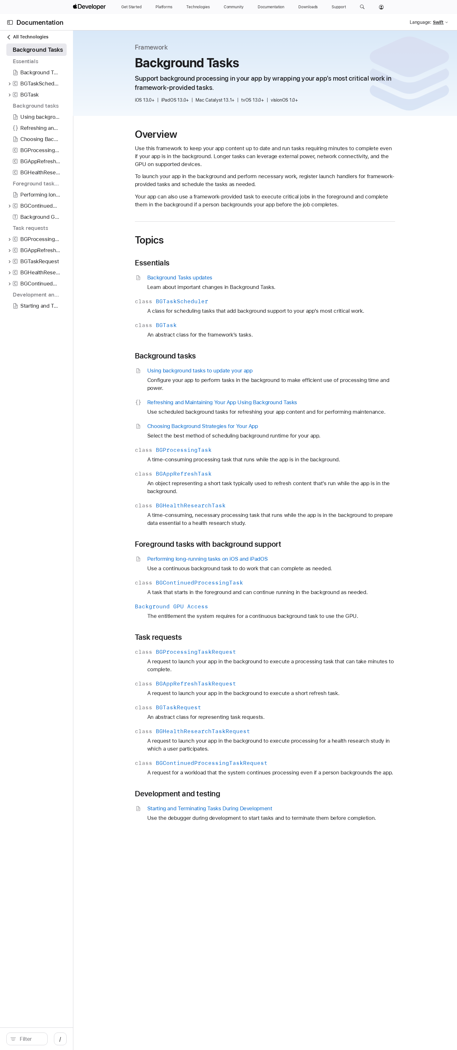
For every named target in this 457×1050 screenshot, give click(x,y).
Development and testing (209, 793)
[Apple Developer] (90, 7)
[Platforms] (164, 7)
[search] (58, 1039)
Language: (420, 22)
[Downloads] (308, 7)
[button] (362, 7)
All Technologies (27, 37)
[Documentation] (271, 7)
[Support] (338, 7)
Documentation (40, 22)
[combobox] (62, 1038)
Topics (181, 240)
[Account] (381, 7)
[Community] (233, 7)
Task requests (190, 637)
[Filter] (62, 1039)
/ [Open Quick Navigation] (124, 1039)
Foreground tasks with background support (240, 544)
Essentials (184, 262)
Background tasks (197, 355)
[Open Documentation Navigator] (10, 22)
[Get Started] (131, 7)
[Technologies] (198, 7)
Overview (188, 134)
